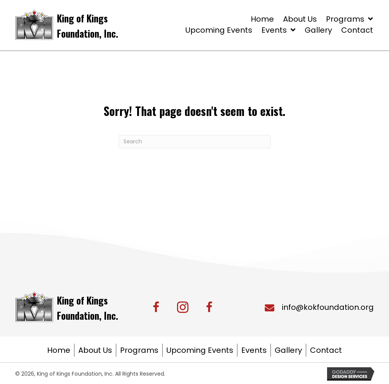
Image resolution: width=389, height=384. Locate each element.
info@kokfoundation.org (328, 307)
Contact (326, 350)
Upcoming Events (199, 350)
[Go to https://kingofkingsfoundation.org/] (94, 25)
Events (254, 350)
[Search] (194, 141)
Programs (139, 350)
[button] (182, 307)
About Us (95, 350)
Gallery (288, 350)
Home (58, 350)
